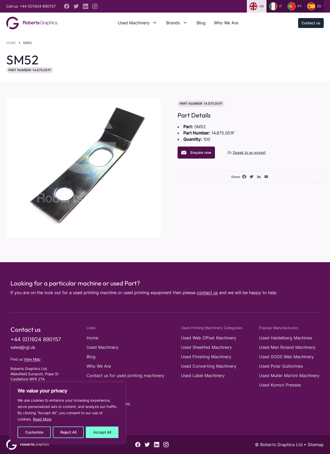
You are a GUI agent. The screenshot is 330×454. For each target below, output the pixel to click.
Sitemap (316, 444)
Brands (173, 22)
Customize (34, 432)
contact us (207, 292)
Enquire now (196, 152)
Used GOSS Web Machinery (286, 356)
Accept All (102, 432)
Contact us (310, 23)
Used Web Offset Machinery (208, 337)
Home (11, 43)
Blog (201, 22)
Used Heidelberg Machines (285, 337)
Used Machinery (134, 22)
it (275, 6)
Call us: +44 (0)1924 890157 (31, 6)
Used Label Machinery (203, 375)
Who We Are (226, 22)
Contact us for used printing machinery (125, 375)
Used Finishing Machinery (206, 356)
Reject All (68, 432)
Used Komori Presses (280, 385)
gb (256, 6)
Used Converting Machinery (208, 366)
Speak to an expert (249, 152)
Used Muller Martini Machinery (289, 375)
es (314, 6)
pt (295, 6)
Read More (42, 419)
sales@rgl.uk (22, 347)
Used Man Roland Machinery (287, 347)
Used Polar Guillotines (281, 366)
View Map (32, 359)
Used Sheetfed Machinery (206, 347)
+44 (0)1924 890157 (35, 339)
